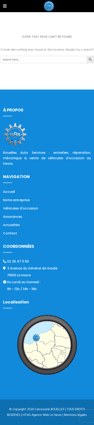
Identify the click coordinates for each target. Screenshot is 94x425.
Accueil (9, 191)
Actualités (11, 225)
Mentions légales (75, 415)
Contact (10, 233)
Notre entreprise (16, 200)
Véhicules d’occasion (20, 208)
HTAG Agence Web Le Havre (42, 415)
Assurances (12, 216)
